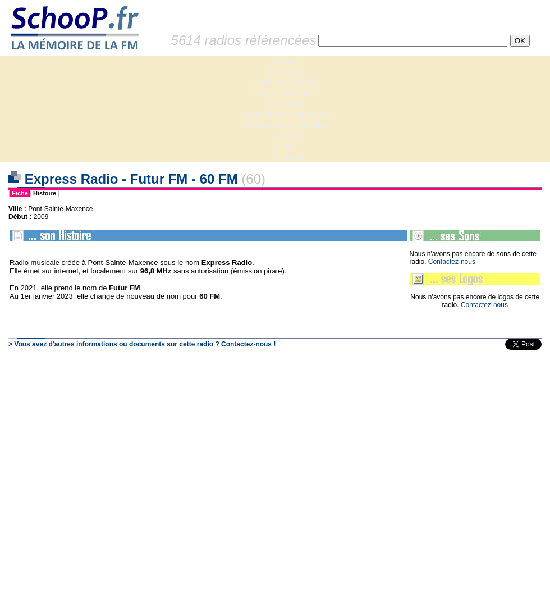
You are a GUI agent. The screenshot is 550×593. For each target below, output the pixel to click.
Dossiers (286, 71)
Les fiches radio (286, 93)
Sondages (286, 103)
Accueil (286, 61)
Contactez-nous (451, 262)
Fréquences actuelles (286, 125)
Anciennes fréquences (286, 114)
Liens (286, 146)
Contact (286, 157)
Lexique (286, 135)
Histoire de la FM (286, 82)
